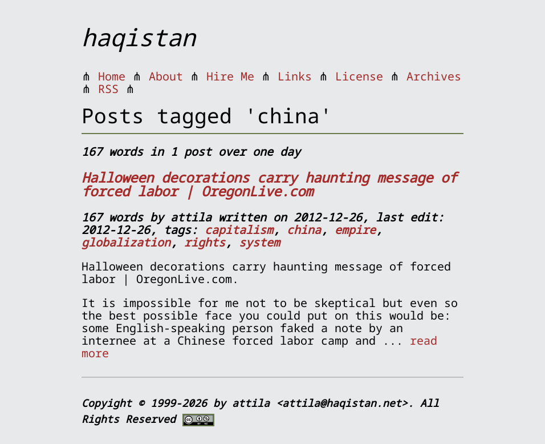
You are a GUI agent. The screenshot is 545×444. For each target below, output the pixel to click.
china (304, 229)
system (259, 242)
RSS (108, 88)
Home (111, 76)
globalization (126, 242)
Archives (433, 76)
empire (355, 229)
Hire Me (230, 76)
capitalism (239, 229)
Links (295, 76)
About (166, 76)
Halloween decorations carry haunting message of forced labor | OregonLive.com (269, 184)
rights (204, 242)
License (359, 76)
